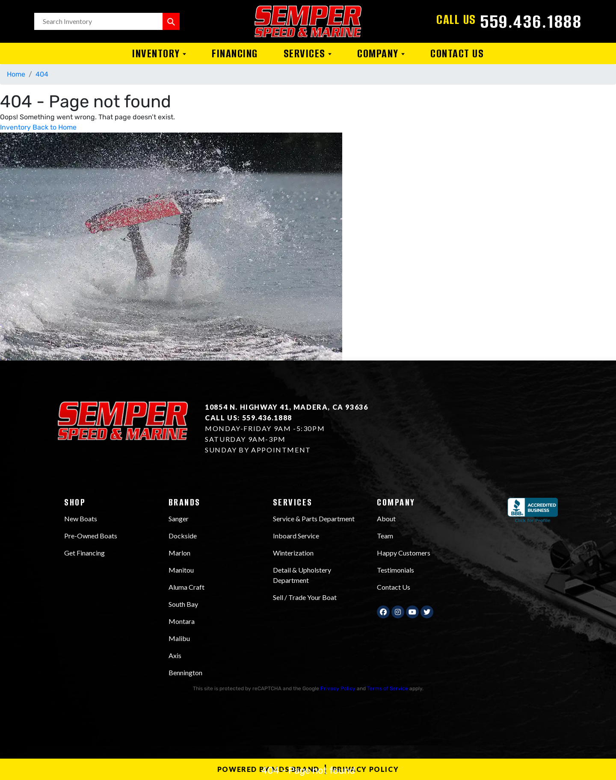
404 (42, 74)
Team (385, 536)
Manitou (181, 570)
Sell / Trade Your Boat (305, 597)
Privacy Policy (337, 688)
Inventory (159, 53)
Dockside (183, 536)
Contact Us (457, 53)
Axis (175, 655)
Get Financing (84, 553)
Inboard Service (296, 536)
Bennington (185, 672)
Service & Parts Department (314, 518)
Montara (182, 621)
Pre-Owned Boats (90, 536)
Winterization (293, 553)
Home (16, 74)
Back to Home (55, 127)
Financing (235, 53)
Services (308, 53)
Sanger (179, 518)
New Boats (80, 518)
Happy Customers (403, 553)
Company (381, 53)
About (386, 518)
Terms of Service (387, 688)
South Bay (183, 604)
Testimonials (395, 570)
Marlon (179, 553)
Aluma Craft (186, 587)
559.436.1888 (531, 21)
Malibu (179, 638)
